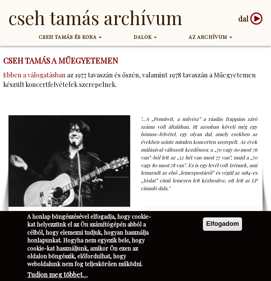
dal (243, 18)
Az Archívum (210, 37)
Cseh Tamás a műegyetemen (60, 60)
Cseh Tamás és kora (70, 37)
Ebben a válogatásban (34, 75)
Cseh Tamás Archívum (95, 17)
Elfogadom (222, 227)
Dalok (145, 37)
